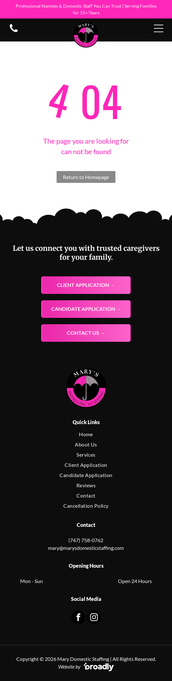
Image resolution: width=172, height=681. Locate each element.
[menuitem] (86, 434)
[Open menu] (158, 28)
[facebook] (78, 618)
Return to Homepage (86, 177)
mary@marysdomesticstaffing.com (86, 548)
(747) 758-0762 (85, 540)
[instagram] (94, 618)
